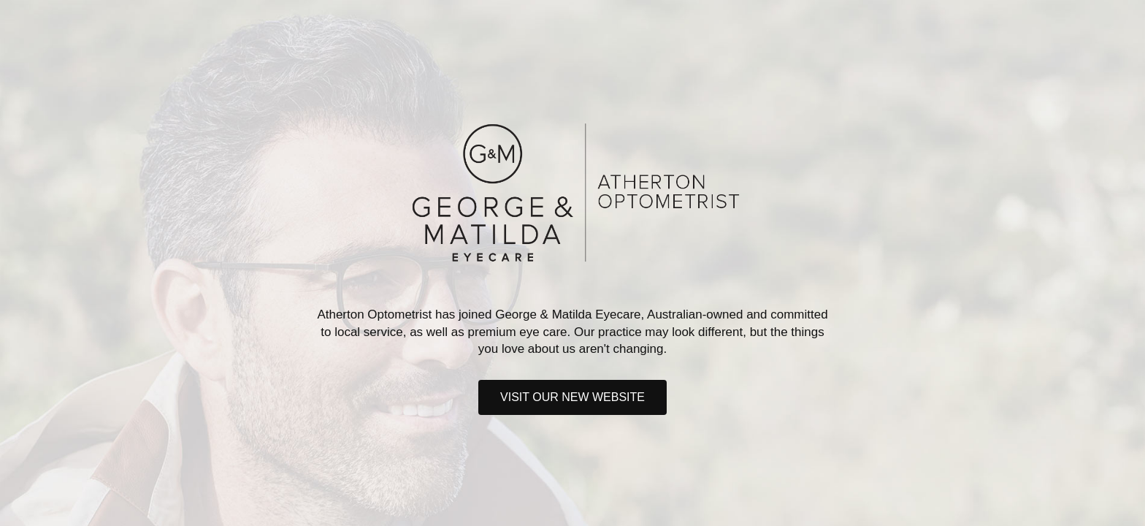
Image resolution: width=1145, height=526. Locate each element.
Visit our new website (572, 397)
